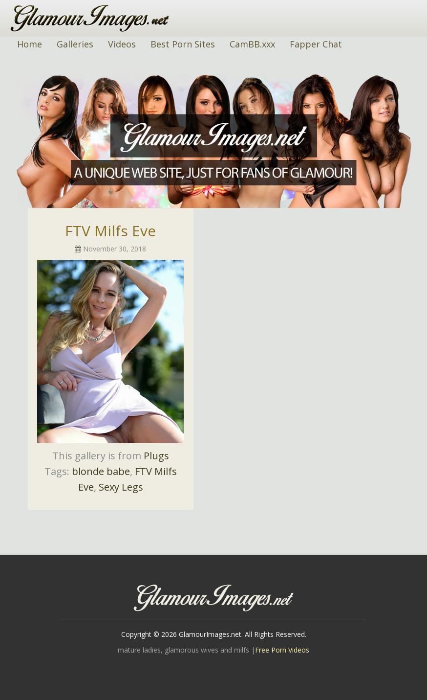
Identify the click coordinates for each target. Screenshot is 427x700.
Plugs (156, 455)
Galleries (75, 44)
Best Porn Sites (182, 44)
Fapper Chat (316, 44)
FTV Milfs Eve (110, 231)
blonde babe (101, 471)
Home (29, 44)
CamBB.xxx (252, 44)
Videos (122, 44)
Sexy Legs (121, 487)
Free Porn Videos (282, 650)
